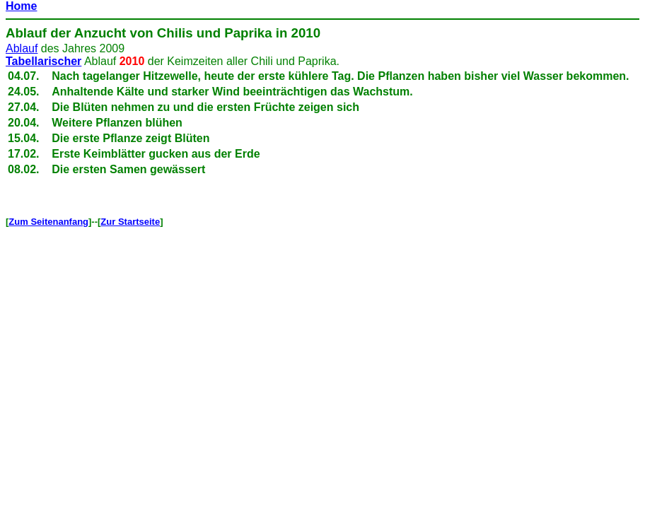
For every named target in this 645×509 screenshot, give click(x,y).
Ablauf (26, 32)
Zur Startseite (130, 221)
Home (21, 6)
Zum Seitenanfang (48, 221)
